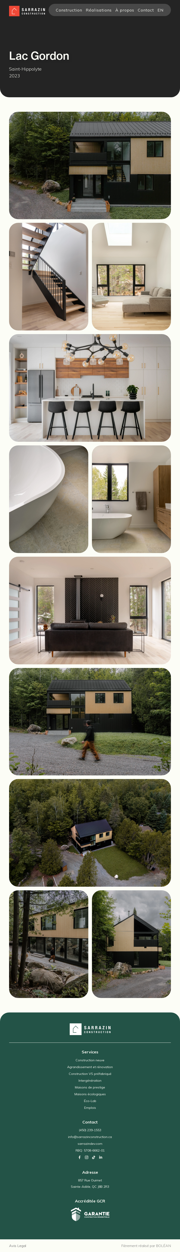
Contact (146, 9)
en (161, 9)
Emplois (90, 1108)
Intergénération (90, 1081)
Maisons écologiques (90, 1094)
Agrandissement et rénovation (90, 1067)
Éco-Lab (90, 1101)
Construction (69, 9)
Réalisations (99, 9)
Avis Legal (17, 1245)
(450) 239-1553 (90, 1130)
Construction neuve (90, 1060)
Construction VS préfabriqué (90, 1074)
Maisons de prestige (90, 1087)
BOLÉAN (163, 1245)
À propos (124, 9)
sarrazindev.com (90, 1144)
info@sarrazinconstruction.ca (90, 1137)
